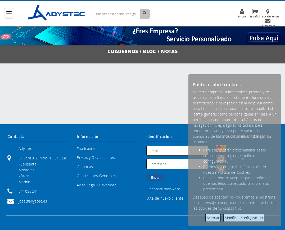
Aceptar (213, 217)
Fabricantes (87, 148)
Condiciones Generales (97, 175)
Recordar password (163, 188)
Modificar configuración (244, 217)
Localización (270, 13)
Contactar (269, 22)
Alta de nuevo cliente (165, 198)
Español (255, 13)
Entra (242, 13)
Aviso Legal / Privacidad (96, 184)
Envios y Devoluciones (96, 157)
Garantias (85, 166)
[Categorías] (9, 13)
